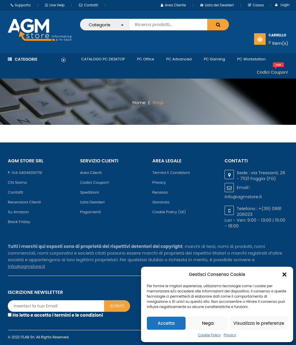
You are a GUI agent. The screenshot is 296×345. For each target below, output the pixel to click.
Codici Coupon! (272, 72)
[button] (284, 274)
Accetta (166, 323)
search (218, 24)
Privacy (230, 335)
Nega (208, 323)
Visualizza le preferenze (258, 323)
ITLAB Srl (27, 337)
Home (138, 102)
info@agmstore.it (243, 197)
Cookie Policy (209, 335)
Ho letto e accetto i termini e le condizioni (57, 315)
